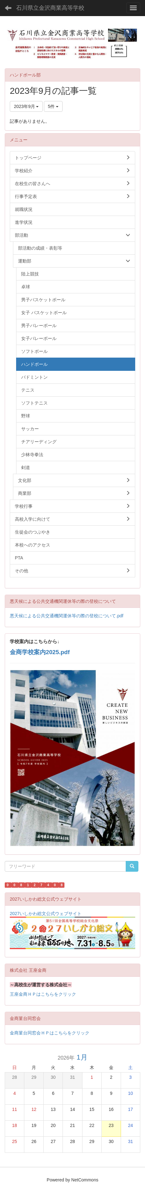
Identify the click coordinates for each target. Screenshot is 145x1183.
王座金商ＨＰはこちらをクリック (43, 994)
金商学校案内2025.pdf (40, 652)
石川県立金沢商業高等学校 (50, 8)
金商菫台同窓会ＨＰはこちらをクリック (49, 1032)
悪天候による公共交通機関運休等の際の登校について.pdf (66, 615)
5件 (53, 106)
